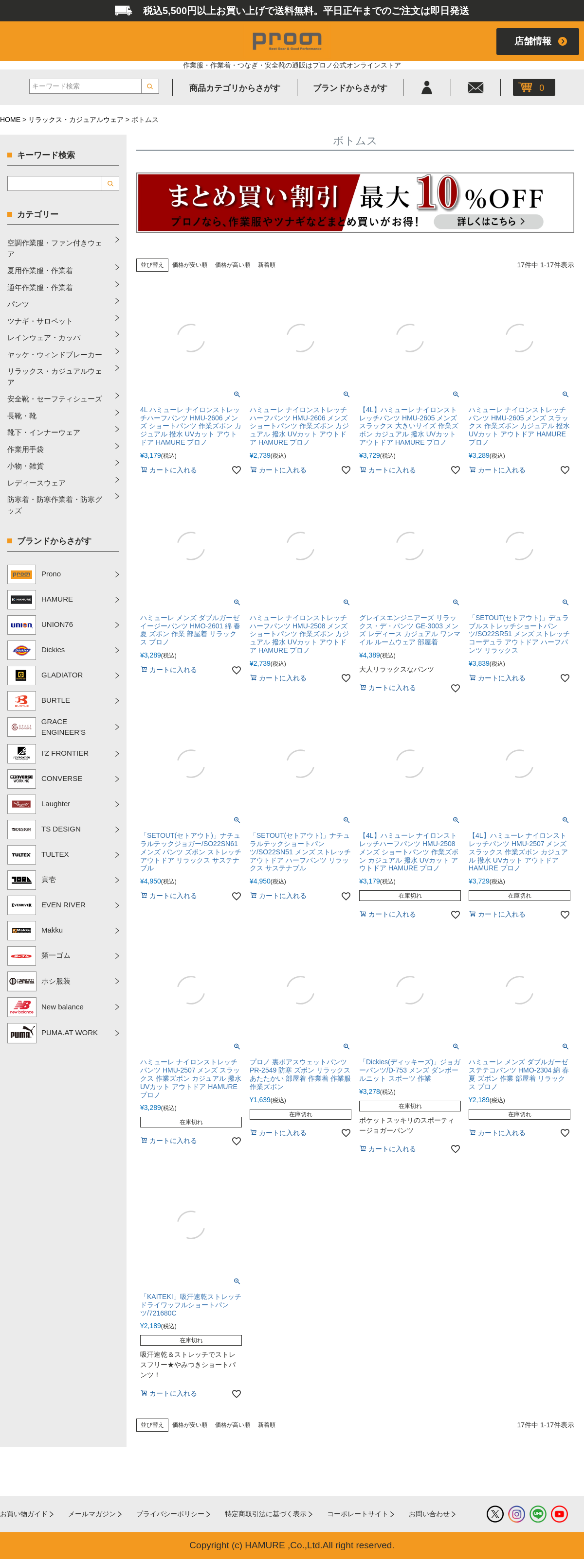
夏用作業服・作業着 (40, 270)
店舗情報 (532, 41)
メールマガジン (92, 1514)
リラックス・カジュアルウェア (76, 119)
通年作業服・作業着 (40, 287)
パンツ (18, 304)
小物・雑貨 (25, 466)
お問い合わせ (429, 1514)
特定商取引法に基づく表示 (266, 1514)
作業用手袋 (25, 449)
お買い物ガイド (24, 1514)
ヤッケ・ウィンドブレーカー (54, 354)
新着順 (266, 264)
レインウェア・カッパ (43, 337)
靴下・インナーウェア (43, 432)
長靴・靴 (21, 416)
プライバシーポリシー (170, 1514)
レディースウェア (36, 483)
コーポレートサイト (357, 1514)
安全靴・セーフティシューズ (54, 399)
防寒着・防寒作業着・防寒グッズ (54, 505)
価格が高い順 (232, 264)
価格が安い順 (189, 264)
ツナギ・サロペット (40, 321)
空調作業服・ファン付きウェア (54, 248)
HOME (10, 119)
